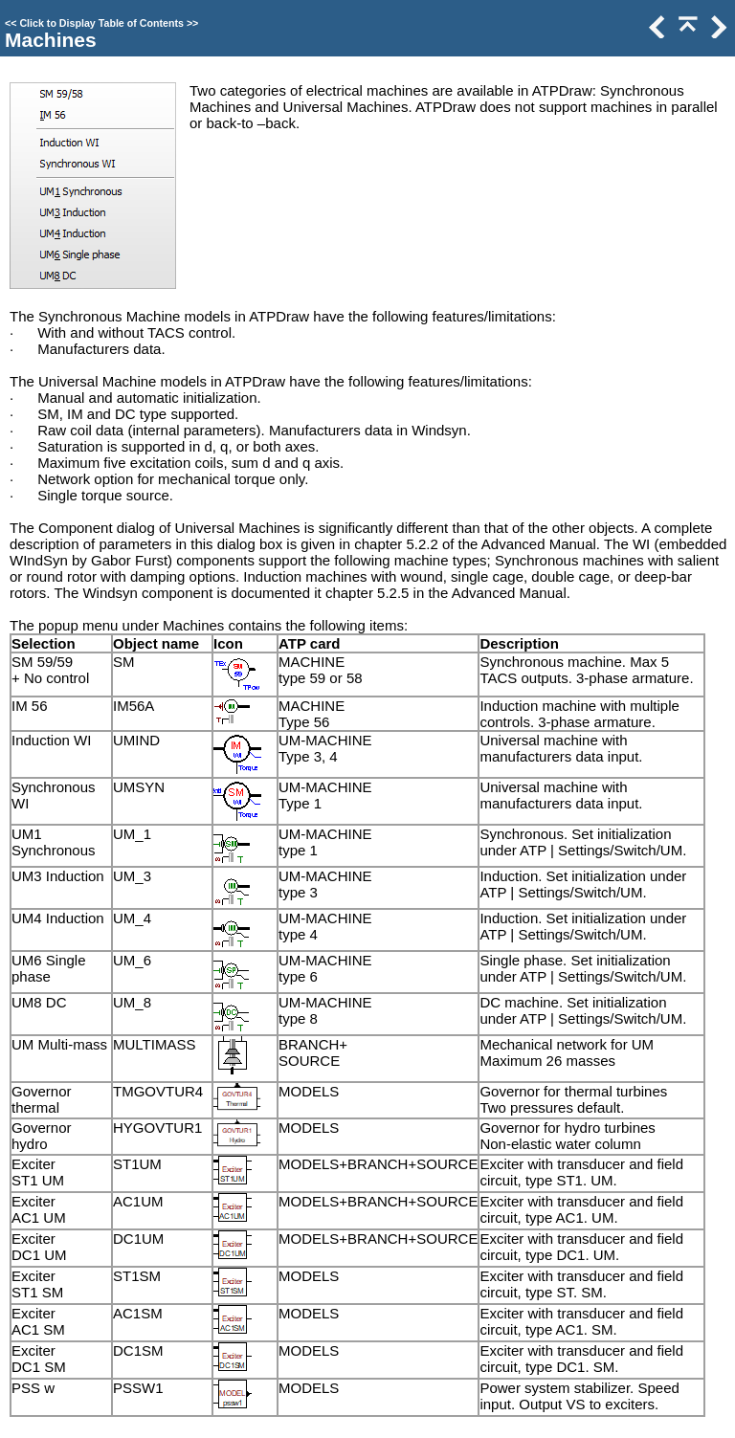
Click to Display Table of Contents (101, 23)
